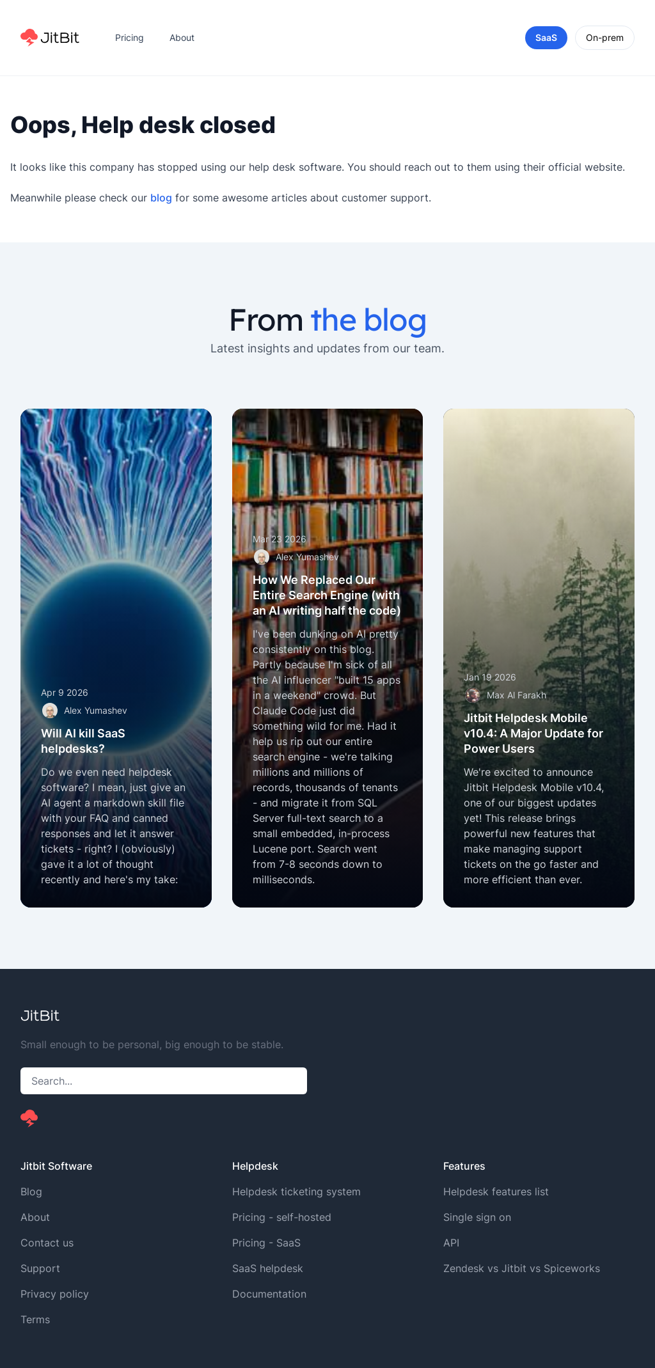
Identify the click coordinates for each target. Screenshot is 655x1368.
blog (161, 197)
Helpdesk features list (496, 1191)
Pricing (129, 37)
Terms (35, 1319)
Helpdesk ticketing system (296, 1191)
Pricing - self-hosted (281, 1217)
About (182, 37)
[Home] (49, 38)
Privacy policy (54, 1293)
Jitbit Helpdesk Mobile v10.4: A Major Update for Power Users (533, 733)
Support (40, 1268)
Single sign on (477, 1217)
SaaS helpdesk (267, 1268)
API (451, 1242)
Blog (31, 1191)
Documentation (269, 1293)
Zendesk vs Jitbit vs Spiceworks (521, 1268)
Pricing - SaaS (266, 1242)
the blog (368, 319)
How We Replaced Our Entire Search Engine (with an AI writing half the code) (327, 595)
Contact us (47, 1242)
